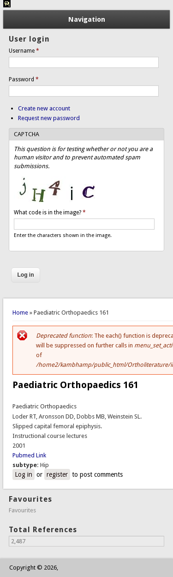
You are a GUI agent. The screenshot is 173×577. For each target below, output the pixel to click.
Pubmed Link (29, 455)
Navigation (86, 19)
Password (24, 79)
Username (24, 51)
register (57, 474)
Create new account (44, 108)
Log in (23, 474)
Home (20, 312)
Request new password (49, 118)
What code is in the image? (50, 212)
